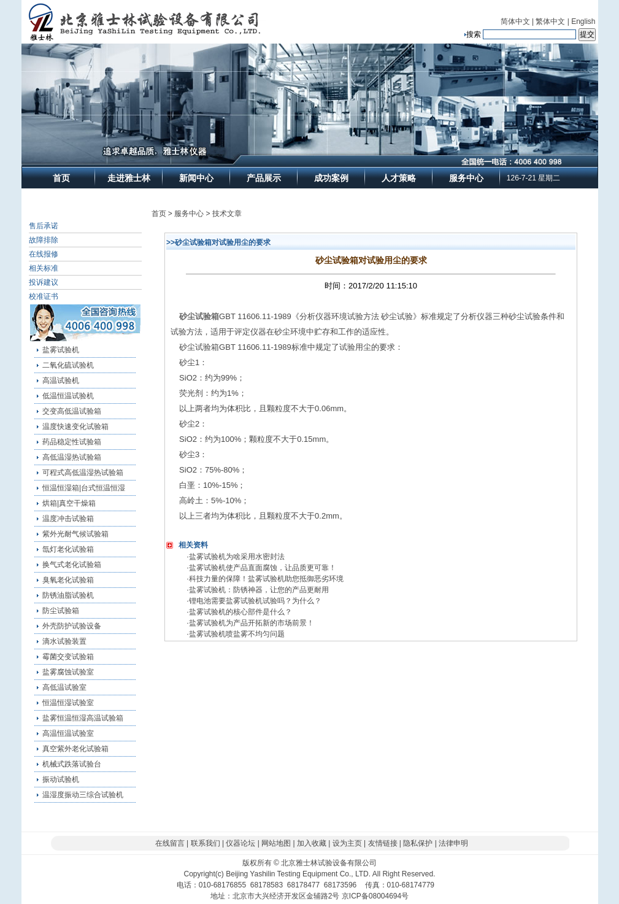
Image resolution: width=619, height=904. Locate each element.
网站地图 (276, 843)
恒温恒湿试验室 (68, 702)
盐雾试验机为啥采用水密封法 (237, 556)
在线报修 (43, 254)
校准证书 (43, 296)
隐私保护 (418, 843)
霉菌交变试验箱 (68, 656)
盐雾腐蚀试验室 (68, 672)
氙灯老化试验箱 (68, 549)
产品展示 (264, 178)
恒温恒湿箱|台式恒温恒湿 (83, 488)
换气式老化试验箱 (71, 564)
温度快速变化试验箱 (75, 426)
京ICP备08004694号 (375, 896)
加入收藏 (311, 843)
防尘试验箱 (60, 610)
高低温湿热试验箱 (71, 457)
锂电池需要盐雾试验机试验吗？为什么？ (255, 601)
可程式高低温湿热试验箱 (82, 472)
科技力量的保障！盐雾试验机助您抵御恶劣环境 (266, 578)
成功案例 (331, 178)
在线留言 (170, 843)
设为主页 (347, 843)
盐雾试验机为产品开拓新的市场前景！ (251, 623)
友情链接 (383, 843)
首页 (61, 178)
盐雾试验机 (60, 350)
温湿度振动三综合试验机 (82, 794)
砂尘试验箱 (199, 316)
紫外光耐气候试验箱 (75, 534)
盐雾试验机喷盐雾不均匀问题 (237, 634)
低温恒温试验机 (68, 396)
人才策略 (399, 178)
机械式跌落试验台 (71, 764)
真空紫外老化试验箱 (75, 748)
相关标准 (43, 268)
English (583, 21)
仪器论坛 (240, 843)
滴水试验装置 (64, 641)
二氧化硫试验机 (68, 365)
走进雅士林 (128, 178)
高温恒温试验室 (68, 733)
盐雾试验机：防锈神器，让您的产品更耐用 (259, 589)
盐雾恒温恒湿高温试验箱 (82, 718)
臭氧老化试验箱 (68, 580)
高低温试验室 (64, 687)
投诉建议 (43, 282)
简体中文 (515, 21)
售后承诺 (43, 226)
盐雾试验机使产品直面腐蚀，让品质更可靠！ (262, 567)
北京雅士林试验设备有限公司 (329, 863)
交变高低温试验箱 (71, 411)
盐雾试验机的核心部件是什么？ (240, 612)
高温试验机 (60, 380)
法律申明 (453, 843)
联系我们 (205, 843)
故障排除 (43, 240)
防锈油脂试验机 (68, 595)
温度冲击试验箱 (68, 518)
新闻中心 (196, 178)
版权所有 (257, 863)
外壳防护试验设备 (71, 626)
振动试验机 (60, 779)
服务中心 (466, 178)
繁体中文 (550, 21)
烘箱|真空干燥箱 (69, 503)
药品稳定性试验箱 (71, 442)
